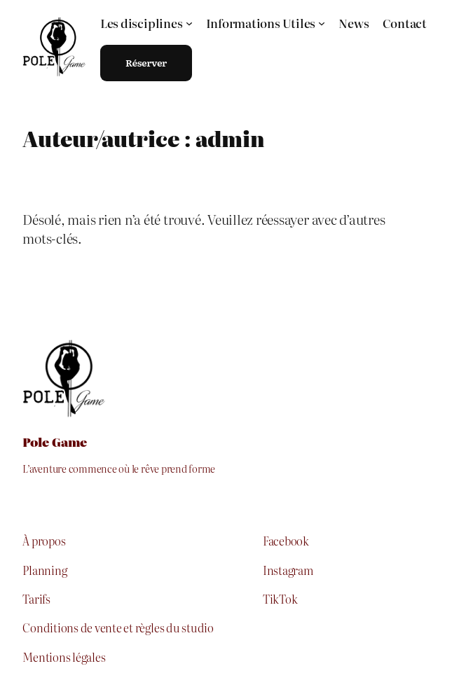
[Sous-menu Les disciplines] (146, 23)
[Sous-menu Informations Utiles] (266, 23)
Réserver (146, 62)
